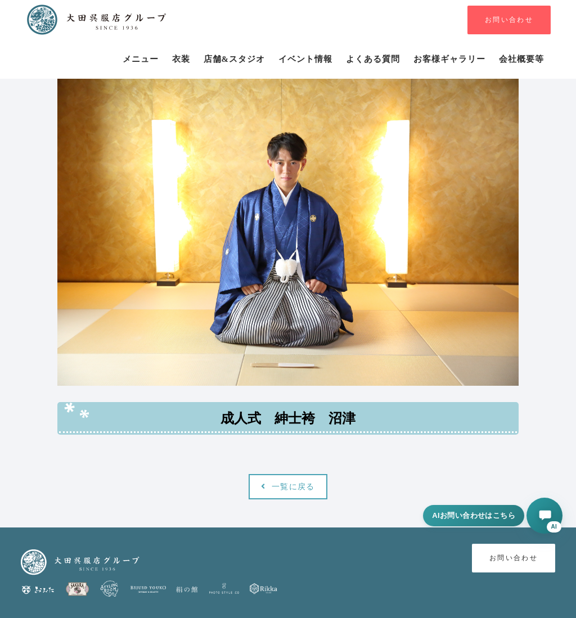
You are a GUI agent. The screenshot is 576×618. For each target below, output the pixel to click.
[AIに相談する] (544, 516)
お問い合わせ (509, 20)
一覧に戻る (287, 486)
